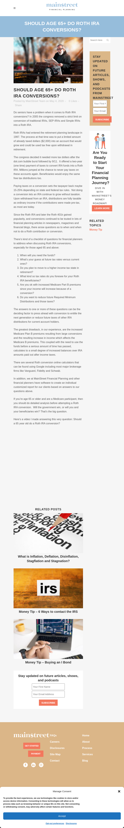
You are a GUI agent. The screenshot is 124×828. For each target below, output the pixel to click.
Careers (55, 741)
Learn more (102, 208)
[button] (119, 791)
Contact (55, 760)
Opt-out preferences (55, 823)
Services (87, 754)
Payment (36, 753)
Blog (85, 760)
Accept (62, 816)
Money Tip (95, 229)
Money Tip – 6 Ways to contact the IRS (48, 611)
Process (87, 748)
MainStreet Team (35, 101)
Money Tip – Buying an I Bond (48, 662)
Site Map (55, 754)
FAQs (53, 735)
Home (85, 735)
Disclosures (71, 823)
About (86, 741)
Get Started (32, 746)
